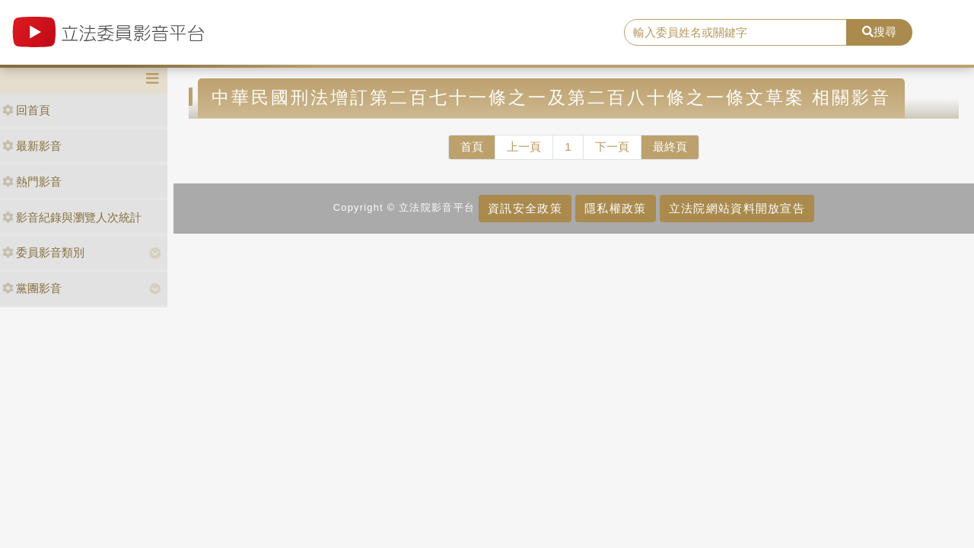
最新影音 (32, 145)
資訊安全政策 (525, 208)
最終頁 (670, 146)
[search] (735, 32)
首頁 (471, 146)
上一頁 (524, 146)
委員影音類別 (43, 252)
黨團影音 (32, 288)
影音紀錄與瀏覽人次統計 (72, 217)
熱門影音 (32, 181)
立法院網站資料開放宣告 (737, 208)
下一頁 (612, 146)
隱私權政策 (615, 208)
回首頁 (26, 110)
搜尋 (879, 31)
